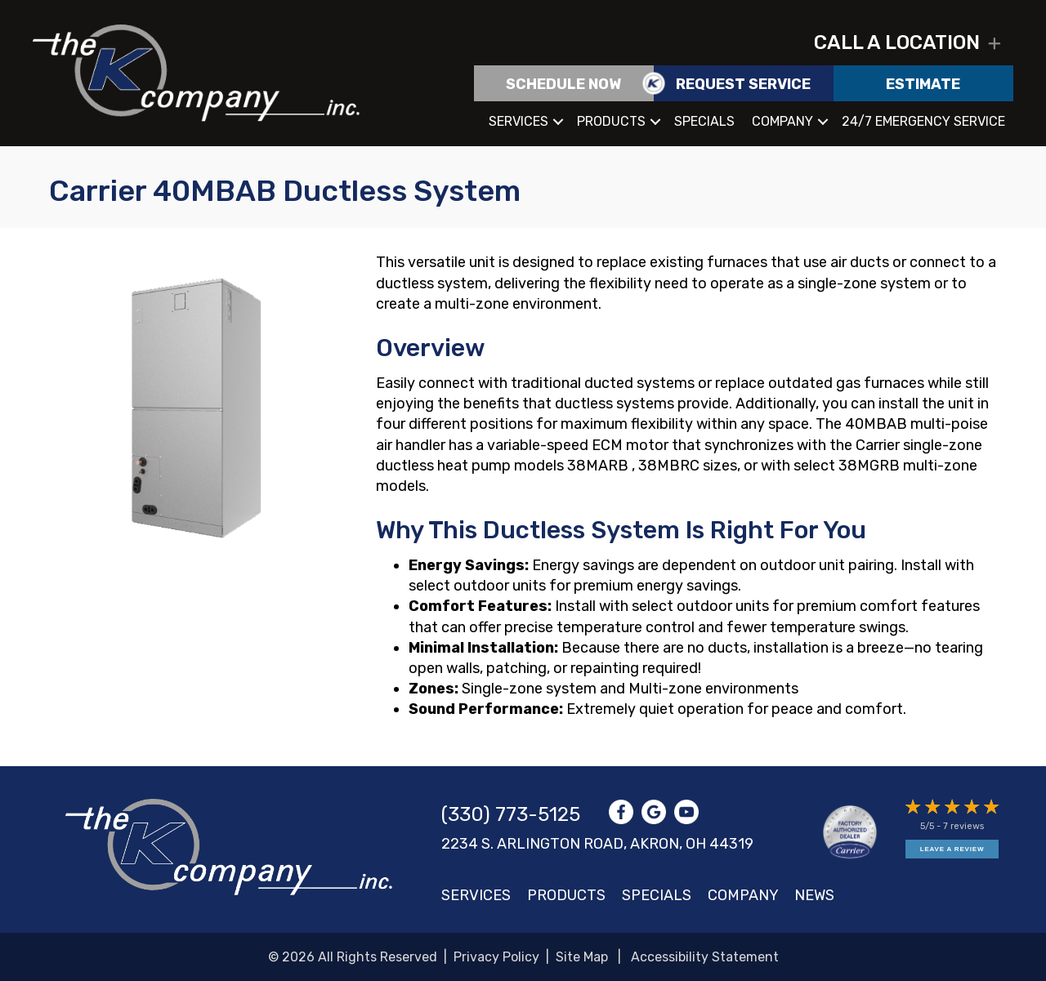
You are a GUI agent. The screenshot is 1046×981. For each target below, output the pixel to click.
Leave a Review (952, 849)
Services (518, 121)
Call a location (897, 42)
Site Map (582, 957)
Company (782, 121)
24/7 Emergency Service (923, 121)
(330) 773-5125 (510, 814)
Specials (704, 121)
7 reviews (963, 826)
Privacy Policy (496, 957)
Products (611, 121)
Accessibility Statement (705, 957)
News (814, 895)
